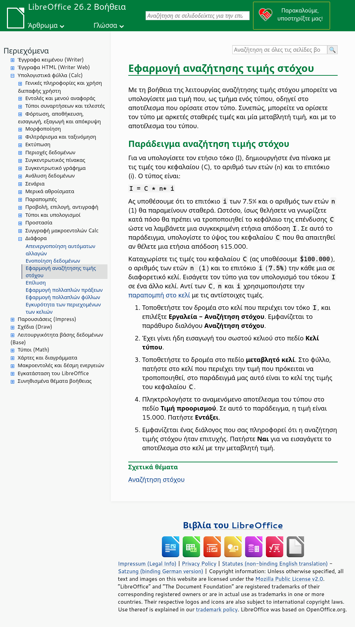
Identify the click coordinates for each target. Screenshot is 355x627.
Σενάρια (35, 183)
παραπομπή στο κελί (159, 294)
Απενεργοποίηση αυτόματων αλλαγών (60, 249)
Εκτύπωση (37, 144)
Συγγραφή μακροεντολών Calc (61, 230)
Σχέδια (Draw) (35, 326)
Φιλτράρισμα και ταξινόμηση (60, 136)
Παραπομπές (41, 199)
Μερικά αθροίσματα (49, 191)
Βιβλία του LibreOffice (233, 525)
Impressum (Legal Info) (147, 563)
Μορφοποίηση (43, 128)
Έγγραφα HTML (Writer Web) (54, 67)
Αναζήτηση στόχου (156, 479)
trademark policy (216, 609)
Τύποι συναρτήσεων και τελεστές (65, 105)
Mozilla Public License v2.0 (289, 579)
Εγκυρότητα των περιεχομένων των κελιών (63, 308)
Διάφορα (36, 238)
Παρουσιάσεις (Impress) (47, 319)
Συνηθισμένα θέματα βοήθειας (55, 381)
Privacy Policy (199, 563)
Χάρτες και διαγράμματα (47, 357)
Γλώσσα (105, 25)
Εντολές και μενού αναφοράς (60, 98)
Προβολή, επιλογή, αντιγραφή (61, 207)
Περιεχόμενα (26, 50)
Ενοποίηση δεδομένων (53, 260)
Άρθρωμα (43, 25)
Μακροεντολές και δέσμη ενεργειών (61, 365)
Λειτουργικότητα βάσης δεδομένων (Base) (56, 338)
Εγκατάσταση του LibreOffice (53, 373)
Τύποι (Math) (33, 349)
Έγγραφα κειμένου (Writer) (51, 59)
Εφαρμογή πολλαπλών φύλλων (63, 297)
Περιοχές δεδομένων (50, 152)
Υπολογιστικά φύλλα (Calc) (50, 75)
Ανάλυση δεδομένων (50, 175)
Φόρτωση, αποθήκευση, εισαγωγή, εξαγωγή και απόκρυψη (59, 117)
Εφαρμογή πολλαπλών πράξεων (64, 290)
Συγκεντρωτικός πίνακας (55, 160)
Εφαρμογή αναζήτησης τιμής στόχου (61, 271)
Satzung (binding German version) (161, 571)
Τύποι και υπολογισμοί (52, 214)
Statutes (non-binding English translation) (275, 563)
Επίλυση (36, 282)
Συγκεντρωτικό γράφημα (55, 168)
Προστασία (38, 222)
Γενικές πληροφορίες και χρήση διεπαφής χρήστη (60, 86)
